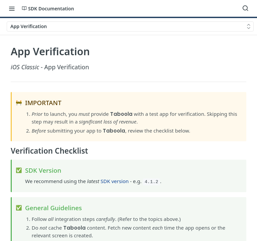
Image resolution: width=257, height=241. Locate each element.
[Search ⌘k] (245, 8)
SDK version (115, 181)
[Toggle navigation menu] (12, 8)
